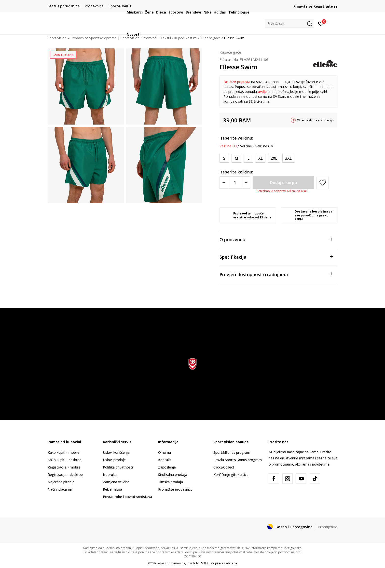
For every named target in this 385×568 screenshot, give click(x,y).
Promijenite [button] (327, 526)
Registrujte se (325, 6)
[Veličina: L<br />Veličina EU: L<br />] (248, 158)
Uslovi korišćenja (116, 452)
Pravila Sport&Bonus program (237, 459)
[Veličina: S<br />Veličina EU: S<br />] (224, 158)
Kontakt (164, 459)
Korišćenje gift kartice (230, 474)
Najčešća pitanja (61, 482)
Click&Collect (223, 467)
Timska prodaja (170, 482)
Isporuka (110, 474)
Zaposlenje (167, 467)
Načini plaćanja (60, 489)
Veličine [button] (246, 146)
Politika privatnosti (118, 467)
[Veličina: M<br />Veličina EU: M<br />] (236, 158)
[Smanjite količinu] (224, 182)
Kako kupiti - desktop (65, 459)
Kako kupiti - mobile (63, 452)
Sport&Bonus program (231, 452)
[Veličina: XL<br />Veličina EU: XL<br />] (260, 158)
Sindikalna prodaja (172, 474)
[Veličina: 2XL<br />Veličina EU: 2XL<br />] (274, 158)
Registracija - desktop (65, 474)
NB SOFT (202, 563)
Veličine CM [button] (264, 146)
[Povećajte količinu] (246, 182)
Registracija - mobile (64, 467)
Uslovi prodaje (114, 459)
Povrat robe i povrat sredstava (127, 496)
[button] (289, 23)
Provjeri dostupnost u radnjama (276, 274)
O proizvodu (276, 239)
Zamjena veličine (116, 482)
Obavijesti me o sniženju (315, 120)
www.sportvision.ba (171, 563)
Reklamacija (112, 489)
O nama (164, 452)
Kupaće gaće (230, 52)
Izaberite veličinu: (236, 138)
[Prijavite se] (321, 23)
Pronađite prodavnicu (175, 489)
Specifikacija (276, 256)
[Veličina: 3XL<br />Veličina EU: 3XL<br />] (288, 158)
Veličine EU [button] (228, 146)
